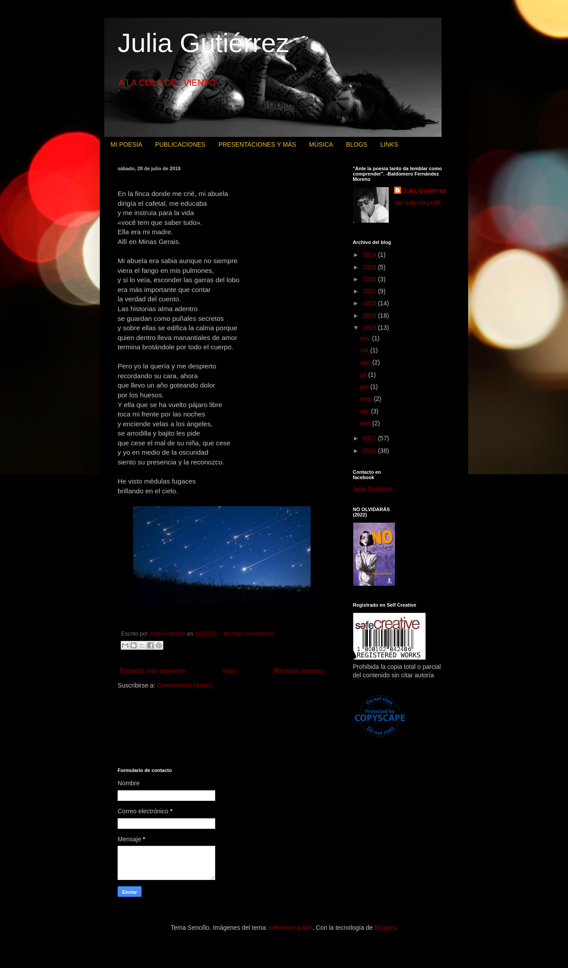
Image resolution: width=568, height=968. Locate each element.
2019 (370, 315)
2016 (370, 450)
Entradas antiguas (299, 670)
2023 (370, 267)
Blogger (385, 927)
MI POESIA (126, 144)
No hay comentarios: (249, 634)
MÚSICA (321, 144)
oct (365, 350)
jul (364, 374)
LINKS (389, 144)
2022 (370, 279)
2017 (370, 438)
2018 (370, 327)
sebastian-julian (290, 927)
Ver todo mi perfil (417, 202)
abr (365, 411)
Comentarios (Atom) (185, 685)
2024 (370, 254)
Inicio (229, 670)
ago (366, 362)
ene (366, 423)
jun (365, 386)
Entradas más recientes (152, 670)
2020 (370, 303)
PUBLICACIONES (180, 144)
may (367, 398)
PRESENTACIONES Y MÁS (257, 144)
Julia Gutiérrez (203, 43)
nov (366, 338)
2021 (370, 291)
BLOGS (356, 144)
